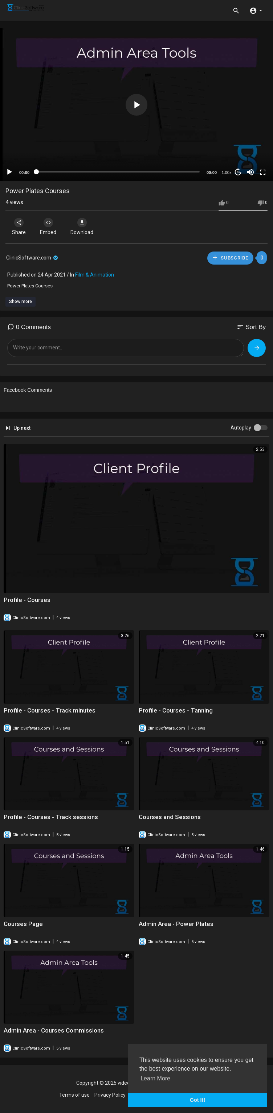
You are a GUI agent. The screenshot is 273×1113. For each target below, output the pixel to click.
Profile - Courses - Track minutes (49, 710)
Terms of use (74, 1095)
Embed (48, 226)
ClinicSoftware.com (32, 258)
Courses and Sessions (170, 817)
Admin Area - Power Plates (176, 923)
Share (19, 226)
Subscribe (230, 257)
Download (81, 226)
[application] (136, 104)
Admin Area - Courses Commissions (54, 1030)
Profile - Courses (27, 599)
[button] (256, 10)
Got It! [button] (197, 1100)
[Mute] (250, 172)
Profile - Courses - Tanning (176, 710)
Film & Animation (94, 275)
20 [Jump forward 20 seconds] (238, 172)
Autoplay (241, 428)
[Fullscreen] (262, 172)
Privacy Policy (110, 1095)
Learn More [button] (155, 1078)
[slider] (118, 172)
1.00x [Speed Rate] (227, 172)
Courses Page (23, 923)
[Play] (9, 172)
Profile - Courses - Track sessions (51, 817)
